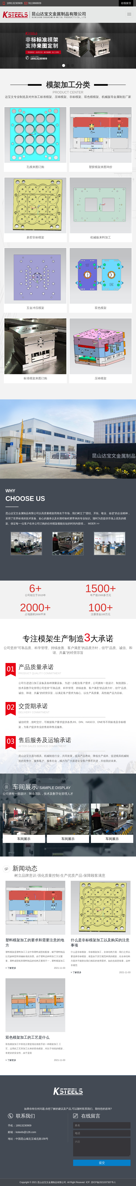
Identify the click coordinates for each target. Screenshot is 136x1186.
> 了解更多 (10, 968)
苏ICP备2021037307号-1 (103, 1182)
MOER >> (93, 523)
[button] (63, 65)
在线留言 (126, 3)
